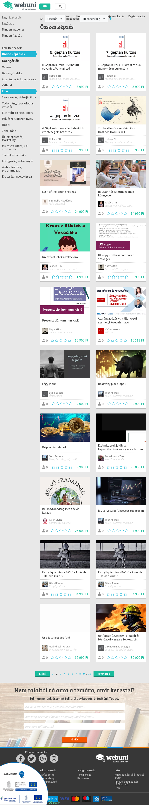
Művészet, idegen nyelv (17, 119)
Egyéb (6, 91)
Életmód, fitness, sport (17, 113)
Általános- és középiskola (19, 79)
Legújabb (8, 23)
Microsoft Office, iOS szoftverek (15, 147)
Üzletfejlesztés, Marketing (12, 138)
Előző (42, 673)
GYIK (117, 788)
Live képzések (12, 48)
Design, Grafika (12, 73)
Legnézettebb (11, 17)
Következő (103, 673)
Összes (6, 67)
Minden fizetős (12, 35)
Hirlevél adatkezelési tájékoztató (127, 783)
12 (89, 673)
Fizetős (54, 19)
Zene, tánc (9, 131)
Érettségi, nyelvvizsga (17, 176)
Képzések (83, 778)
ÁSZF (118, 778)
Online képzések (13, 54)
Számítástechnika (14, 155)
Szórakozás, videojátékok (19, 97)
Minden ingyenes (13, 29)
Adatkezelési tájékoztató (129, 774)
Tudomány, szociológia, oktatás (18, 104)
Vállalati (7, 85)
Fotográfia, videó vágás (17, 161)
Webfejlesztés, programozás (12, 168)
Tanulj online (84, 774)
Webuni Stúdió (48, 781)
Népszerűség (94, 19)
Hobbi (6, 125)
